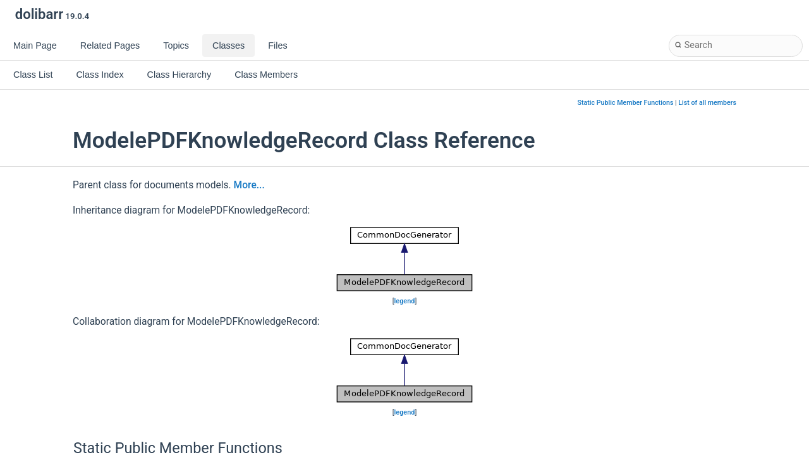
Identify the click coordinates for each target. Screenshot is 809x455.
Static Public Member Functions (626, 103)
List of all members (707, 103)
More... (249, 185)
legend (404, 301)
